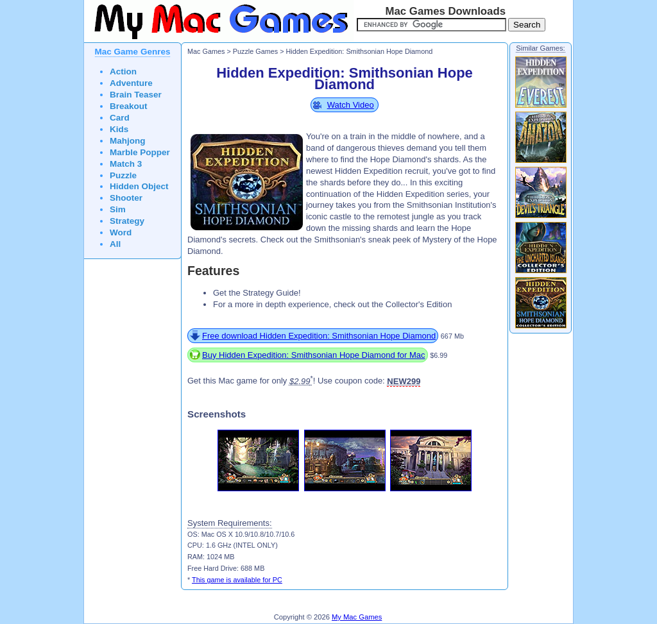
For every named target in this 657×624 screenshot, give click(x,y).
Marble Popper (140, 152)
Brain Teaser (136, 94)
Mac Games (206, 51)
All (115, 244)
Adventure (131, 83)
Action (123, 71)
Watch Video (350, 105)
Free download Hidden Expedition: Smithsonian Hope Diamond (319, 336)
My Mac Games (357, 617)
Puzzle (123, 175)
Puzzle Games (255, 51)
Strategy (127, 221)
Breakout (129, 106)
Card (120, 117)
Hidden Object (139, 186)
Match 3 (126, 164)
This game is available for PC (237, 580)
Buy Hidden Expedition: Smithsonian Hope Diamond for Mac (313, 355)
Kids (119, 129)
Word (121, 232)
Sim (118, 209)
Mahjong (128, 141)
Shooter (126, 198)
